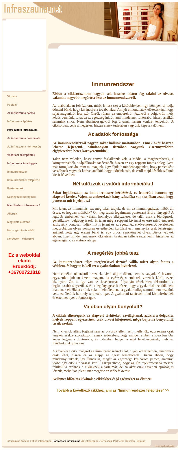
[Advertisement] (22, 55)
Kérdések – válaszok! (20, 238)
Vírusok (12, 96)
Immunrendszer (17, 171)
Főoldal (12, 104)
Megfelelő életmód (18, 222)
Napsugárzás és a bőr (21, 230)
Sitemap (130, 441)
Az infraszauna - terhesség (24, 146)
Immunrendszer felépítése (23, 180)
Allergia (12, 213)
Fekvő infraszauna (41, 441)
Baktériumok (15, 188)
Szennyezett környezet (21, 196)
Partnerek (118, 441)
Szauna (141, 441)
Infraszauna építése (19, 121)
